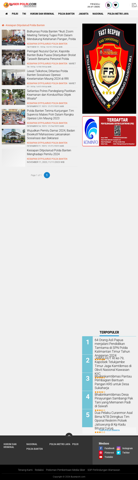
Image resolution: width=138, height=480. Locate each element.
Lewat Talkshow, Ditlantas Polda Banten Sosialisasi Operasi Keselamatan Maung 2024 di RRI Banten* (48, 76)
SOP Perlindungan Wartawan (104, 469)
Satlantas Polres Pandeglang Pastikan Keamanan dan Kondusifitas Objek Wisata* (51, 94)
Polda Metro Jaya (118, 13)
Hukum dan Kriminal (42, 13)
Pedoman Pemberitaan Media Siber (65, 469)
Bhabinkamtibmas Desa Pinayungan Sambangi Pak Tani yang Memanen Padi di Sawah (112, 400)
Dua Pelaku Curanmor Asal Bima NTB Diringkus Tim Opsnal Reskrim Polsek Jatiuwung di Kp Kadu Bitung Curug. (113, 420)
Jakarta (84, 13)
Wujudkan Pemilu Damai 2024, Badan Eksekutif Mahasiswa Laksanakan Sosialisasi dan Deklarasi (51, 134)
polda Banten (66, 13)
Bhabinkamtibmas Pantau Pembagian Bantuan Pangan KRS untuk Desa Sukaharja (113, 380)
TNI (24, 13)
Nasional (98, 13)
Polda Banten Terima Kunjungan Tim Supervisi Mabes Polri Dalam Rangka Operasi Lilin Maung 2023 (50, 114)
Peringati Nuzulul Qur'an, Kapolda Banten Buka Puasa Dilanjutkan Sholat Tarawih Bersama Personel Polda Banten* (51, 57)
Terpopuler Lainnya (109, 430)
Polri (15, 13)
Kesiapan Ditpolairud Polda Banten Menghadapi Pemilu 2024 (49, 152)
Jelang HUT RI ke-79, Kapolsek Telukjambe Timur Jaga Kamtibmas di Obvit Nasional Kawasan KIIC (112, 363)
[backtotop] (69, 436)
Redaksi (39, 469)
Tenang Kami (25, 469)
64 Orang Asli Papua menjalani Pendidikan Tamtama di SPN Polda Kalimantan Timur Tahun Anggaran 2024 (111, 347)
